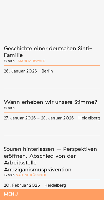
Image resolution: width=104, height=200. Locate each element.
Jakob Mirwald (31, 60)
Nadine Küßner (31, 175)
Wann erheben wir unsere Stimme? (50, 102)
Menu (11, 194)
